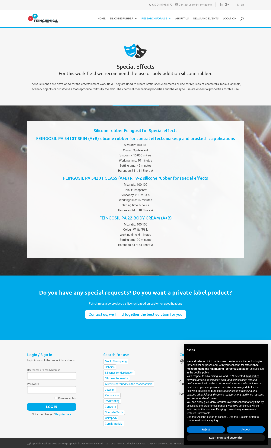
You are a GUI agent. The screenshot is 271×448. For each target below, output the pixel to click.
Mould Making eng (116, 361)
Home (101, 18)
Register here (63, 414)
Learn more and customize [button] (225, 437)
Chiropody (111, 418)
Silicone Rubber (121, 18)
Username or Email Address (43, 370)
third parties (252, 376)
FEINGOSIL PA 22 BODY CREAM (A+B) (135, 218)
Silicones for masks (116, 378)
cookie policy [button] (201, 372)
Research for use (154, 18)
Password (33, 384)
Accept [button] (245, 429)
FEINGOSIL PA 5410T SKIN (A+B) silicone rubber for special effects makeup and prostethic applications (135, 138)
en (242, 4)
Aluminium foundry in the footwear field (128, 384)
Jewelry (109, 389)
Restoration (112, 395)
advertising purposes (210, 390)
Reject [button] (206, 429)
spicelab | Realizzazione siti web (49, 443)
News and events (206, 18)
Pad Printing (112, 401)
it (238, 4)
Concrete (110, 406)
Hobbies (110, 367)
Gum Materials (113, 423)
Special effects (114, 412)
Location (229, 18)
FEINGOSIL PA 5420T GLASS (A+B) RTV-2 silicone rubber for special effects (135, 178)
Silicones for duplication (119, 372)
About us (182, 18)
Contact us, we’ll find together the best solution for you (135, 314)
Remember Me (65, 398)
